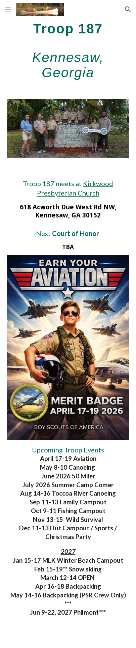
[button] (8, 9)
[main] (68, 50)
